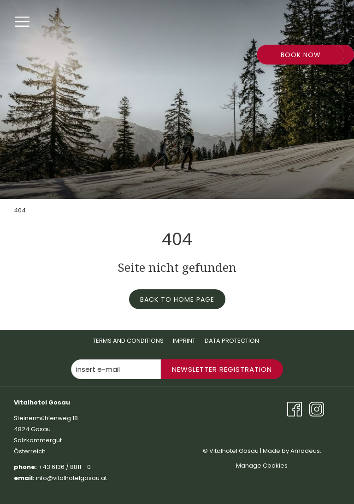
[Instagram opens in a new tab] (316, 408)
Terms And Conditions (128, 340)
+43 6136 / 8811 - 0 (64, 467)
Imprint (184, 340)
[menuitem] (128, 340)
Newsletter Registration (222, 369)
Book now (301, 54)
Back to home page (177, 299)
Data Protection (232, 340)
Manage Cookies (262, 465)
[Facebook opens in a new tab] (294, 408)
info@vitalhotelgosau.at (72, 478)
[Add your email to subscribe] (116, 369)
